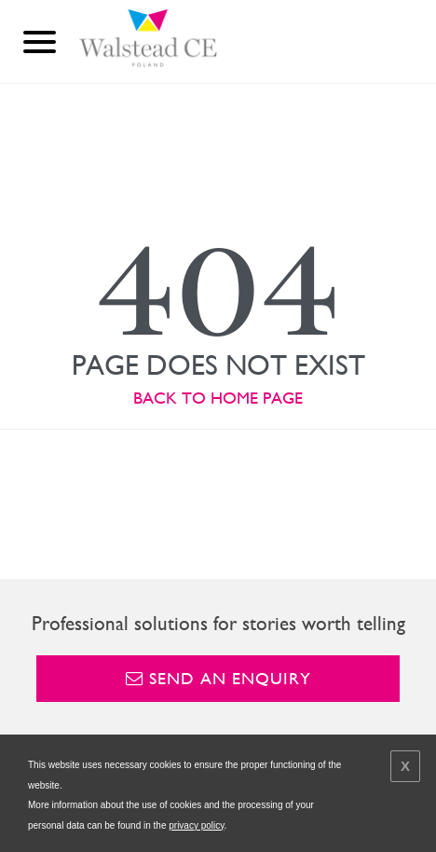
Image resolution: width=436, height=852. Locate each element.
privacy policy (196, 825)
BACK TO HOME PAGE (218, 397)
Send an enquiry (218, 678)
